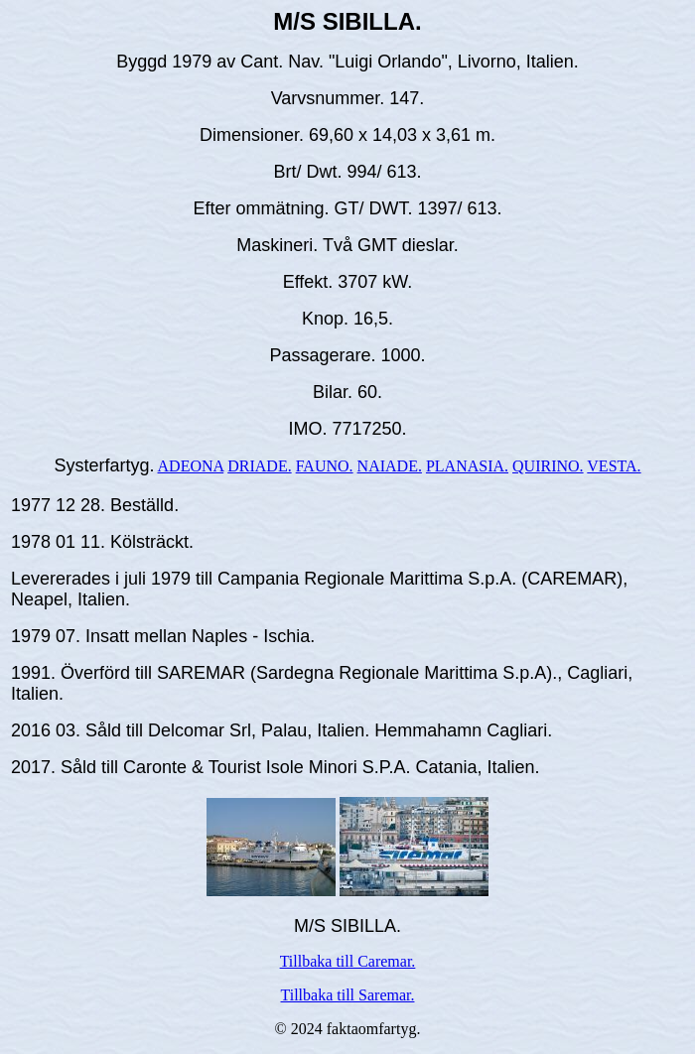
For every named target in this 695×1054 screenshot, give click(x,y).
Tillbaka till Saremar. (348, 995)
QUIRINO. (548, 466)
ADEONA (191, 466)
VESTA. (613, 466)
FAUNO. (324, 466)
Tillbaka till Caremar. (348, 961)
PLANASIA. (467, 466)
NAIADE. (389, 466)
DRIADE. (259, 466)
